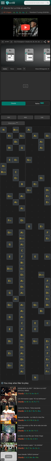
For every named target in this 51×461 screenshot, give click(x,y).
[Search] (48, 3)
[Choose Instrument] (24, 68)
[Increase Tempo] (11, 41)
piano (12, 69)
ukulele (19, 69)
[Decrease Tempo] (2, 41)
